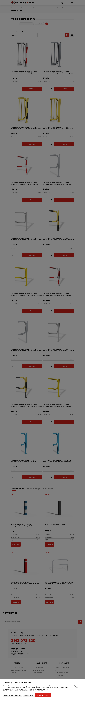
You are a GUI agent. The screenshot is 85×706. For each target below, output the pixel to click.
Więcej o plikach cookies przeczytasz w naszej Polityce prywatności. (24, 691)
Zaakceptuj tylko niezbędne (12, 695)
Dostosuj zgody (28, 695)
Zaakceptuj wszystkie (43, 695)
